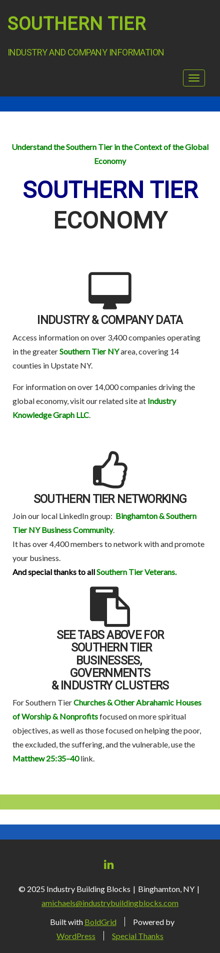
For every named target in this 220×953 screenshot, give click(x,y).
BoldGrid (100, 921)
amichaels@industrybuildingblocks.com (110, 903)
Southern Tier (77, 24)
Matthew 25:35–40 (45, 758)
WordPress (76, 935)
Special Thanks (138, 935)
